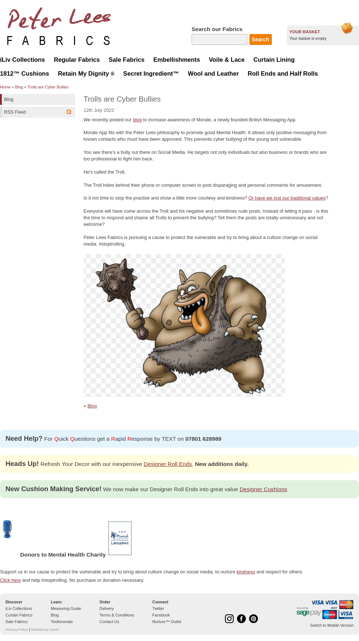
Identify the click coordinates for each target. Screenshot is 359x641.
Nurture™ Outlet (166, 621)
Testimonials (62, 621)
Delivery (107, 608)
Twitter (158, 608)
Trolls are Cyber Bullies (48, 87)
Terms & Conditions (117, 615)
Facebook (161, 615)
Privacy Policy (16, 629)
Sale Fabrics (16, 621)
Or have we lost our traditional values (287, 198)
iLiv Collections (18, 608)
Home (5, 87)
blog (137, 119)
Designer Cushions (263, 489)
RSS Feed (15, 112)
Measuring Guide (66, 608)
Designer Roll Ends (168, 464)
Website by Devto (45, 629)
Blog (19, 87)
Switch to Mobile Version (332, 625)
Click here (10, 580)
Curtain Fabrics (19, 615)
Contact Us (109, 621)
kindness (246, 571)
